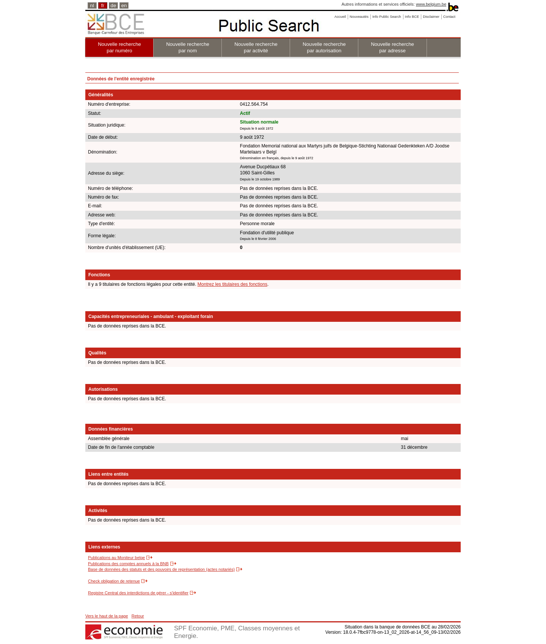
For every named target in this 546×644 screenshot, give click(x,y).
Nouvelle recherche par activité (256, 47)
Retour (138, 616)
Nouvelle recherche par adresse (392, 47)
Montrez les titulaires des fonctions (232, 284)
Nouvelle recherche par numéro (119, 47)
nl (92, 5)
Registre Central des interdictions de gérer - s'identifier (138, 593)
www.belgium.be (431, 4)
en (124, 5)
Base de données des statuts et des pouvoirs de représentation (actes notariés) (161, 569)
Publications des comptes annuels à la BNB (128, 563)
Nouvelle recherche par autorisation (324, 47)
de (113, 5)
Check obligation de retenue (114, 581)
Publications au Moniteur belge (116, 557)
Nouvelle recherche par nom (187, 47)
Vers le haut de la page (106, 616)
